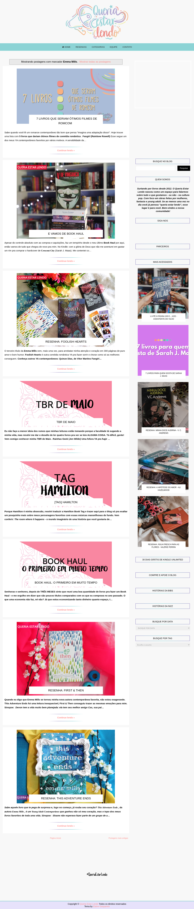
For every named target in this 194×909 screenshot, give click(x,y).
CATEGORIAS (98, 47)
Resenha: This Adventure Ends (66, 798)
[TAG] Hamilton (65, 502)
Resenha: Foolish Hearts (65, 341)
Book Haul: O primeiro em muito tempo (66, 582)
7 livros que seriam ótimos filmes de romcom (66, 121)
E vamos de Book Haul (66, 233)
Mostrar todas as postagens (95, 61)
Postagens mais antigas (118, 838)
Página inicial (55, 838)
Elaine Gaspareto (101, 906)
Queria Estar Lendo (89, 904)
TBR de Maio (65, 422)
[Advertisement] (163, 84)
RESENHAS (81, 47)
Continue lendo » (66, 150)
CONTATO (127, 47)
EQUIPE (113, 47)
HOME (66, 47)
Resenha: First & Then (66, 690)
